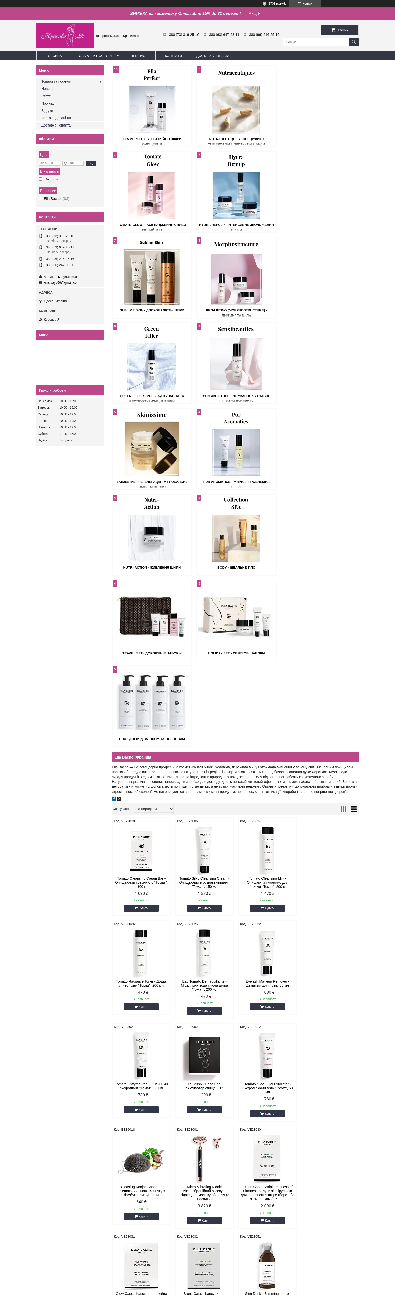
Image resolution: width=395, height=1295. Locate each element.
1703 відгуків (277, 3)
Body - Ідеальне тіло (319, 396)
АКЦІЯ (255, 13)
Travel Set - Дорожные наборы (151, 482)
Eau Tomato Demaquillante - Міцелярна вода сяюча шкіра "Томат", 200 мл (141, 728)
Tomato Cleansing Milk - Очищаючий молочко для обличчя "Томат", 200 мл (266, 625)
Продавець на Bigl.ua (197, 1285)
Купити (143, 651)
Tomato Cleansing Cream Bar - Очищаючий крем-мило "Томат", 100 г (141, 625)
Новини (47, 89)
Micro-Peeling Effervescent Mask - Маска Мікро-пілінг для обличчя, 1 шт (204, 1143)
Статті (46, 96)
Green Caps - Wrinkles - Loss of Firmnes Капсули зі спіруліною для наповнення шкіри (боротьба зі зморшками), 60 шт (329, 833)
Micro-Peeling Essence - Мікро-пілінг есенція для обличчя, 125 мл (329, 938)
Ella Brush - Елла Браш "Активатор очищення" (329, 726)
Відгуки (47, 111)
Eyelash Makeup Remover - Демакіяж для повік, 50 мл (204, 726)
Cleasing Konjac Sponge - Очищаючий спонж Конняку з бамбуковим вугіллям (203, 831)
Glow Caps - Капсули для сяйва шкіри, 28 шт (141, 936)
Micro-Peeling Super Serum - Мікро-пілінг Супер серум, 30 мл (329, 1038)
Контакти (173, 56)
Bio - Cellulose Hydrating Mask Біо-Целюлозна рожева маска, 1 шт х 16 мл (266, 1143)
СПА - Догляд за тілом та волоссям (319, 482)
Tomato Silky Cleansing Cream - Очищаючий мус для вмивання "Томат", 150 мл (204, 625)
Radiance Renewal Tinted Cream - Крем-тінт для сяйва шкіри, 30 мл (266, 1038)
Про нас (137, 56)
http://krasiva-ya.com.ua (61, 277)
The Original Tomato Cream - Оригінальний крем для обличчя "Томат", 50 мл (141, 1040)
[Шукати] (354, 42)
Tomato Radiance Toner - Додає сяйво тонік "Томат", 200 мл (329, 623)
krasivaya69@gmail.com (61, 283)
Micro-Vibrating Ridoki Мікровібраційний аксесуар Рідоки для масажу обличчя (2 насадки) (266, 833)
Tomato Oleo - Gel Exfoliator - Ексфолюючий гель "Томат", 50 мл (141, 831)
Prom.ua (221, 1281)
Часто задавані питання (60, 118)
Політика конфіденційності (225, 1290)
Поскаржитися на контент (186, 1290)
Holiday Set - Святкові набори (235, 482)
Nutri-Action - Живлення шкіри (235, 396)
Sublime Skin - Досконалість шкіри (235, 225)
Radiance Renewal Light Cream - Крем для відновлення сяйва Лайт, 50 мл (204, 1040)
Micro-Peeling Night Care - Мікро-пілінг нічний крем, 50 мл (141, 1141)
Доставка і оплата (212, 56)
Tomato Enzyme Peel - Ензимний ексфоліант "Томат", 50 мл (266, 726)
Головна (54, 56)
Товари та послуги (94, 56)
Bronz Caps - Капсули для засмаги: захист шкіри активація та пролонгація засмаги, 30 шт (204, 938)
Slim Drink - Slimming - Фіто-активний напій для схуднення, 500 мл (266, 938)
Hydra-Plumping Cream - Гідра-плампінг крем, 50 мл (329, 1141)
